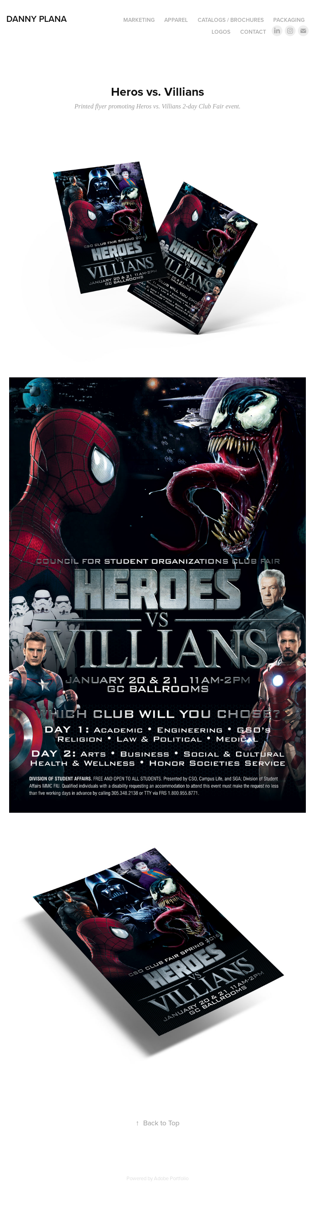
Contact (253, 32)
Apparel (176, 20)
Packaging (289, 20)
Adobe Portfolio (171, 1178)
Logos (221, 32)
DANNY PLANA (36, 18)
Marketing (139, 20)
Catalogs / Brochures (231, 20)
